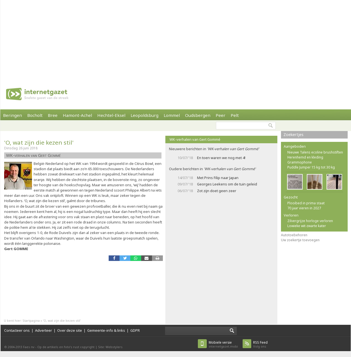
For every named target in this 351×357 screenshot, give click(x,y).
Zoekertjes (293, 134)
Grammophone (299, 162)
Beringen (12, 115)
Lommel (172, 115)
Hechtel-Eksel (111, 115)
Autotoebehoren (294, 235)
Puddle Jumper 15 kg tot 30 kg (311, 167)
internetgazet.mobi (223, 344)
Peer (220, 115)
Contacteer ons (17, 330)
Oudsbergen (197, 115)
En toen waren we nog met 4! (221, 157)
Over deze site (69, 330)
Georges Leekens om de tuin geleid (227, 184)
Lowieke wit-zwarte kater (306, 225)
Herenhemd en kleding (305, 157)
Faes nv (28, 347)
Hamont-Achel (77, 115)
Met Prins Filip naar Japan (217, 177)
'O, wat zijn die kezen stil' (39, 142)
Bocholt (35, 115)
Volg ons (260, 344)
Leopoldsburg (144, 115)
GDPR (135, 330)
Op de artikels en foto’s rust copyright (65, 347)
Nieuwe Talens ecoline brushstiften (315, 152)
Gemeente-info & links (106, 330)
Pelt (235, 115)
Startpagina (31, 320)
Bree (53, 115)
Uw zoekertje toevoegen (300, 240)
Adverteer (43, 330)
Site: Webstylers (110, 347)
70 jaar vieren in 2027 (304, 208)
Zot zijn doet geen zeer (216, 190)
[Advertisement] (105, 39)
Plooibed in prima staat (306, 203)
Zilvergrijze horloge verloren (310, 220)
